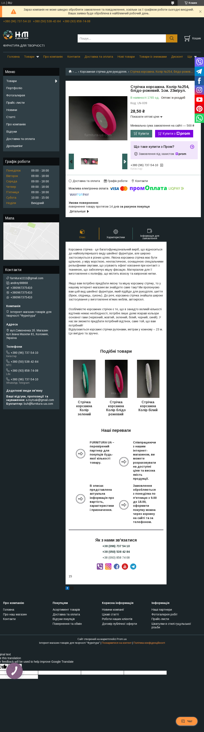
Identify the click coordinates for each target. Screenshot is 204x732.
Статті (10, 117)
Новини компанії (113, 609)
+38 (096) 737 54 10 (116, 546)
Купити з (176, 134)
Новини (11, 110)
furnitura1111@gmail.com (26, 278)
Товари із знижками (153, 56)
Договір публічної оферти (119, 623)
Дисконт (177, 56)
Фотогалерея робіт (165, 614)
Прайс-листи (15, 102)
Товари (29, 56)
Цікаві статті (110, 614)
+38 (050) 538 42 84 (116, 551)
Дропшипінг (14, 146)
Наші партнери (162, 609)
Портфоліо (14, 88)
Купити (143, 133)
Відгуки (11, 131)
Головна (13, 56)
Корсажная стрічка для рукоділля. (103, 71)
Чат (186, 721)
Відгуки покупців (64, 619)
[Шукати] (171, 38)
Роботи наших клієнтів (117, 619)
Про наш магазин (15, 614)
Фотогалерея (15, 95)
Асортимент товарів (66, 609)
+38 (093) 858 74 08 (116, 557)
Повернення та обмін (67, 623)
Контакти (73, 56)
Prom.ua (122, 639)
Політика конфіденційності (149, 642)
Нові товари (126, 56)
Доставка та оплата (99, 56)
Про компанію (53, 56)
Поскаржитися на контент (117, 642)
